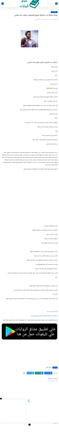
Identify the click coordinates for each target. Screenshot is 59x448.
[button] (48, 373)
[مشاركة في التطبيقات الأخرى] (24, 373)
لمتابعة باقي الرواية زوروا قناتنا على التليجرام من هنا (44, 316)
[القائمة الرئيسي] (56, 3)
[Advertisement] (29, 199)
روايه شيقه (54, 12)
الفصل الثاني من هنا (52, 311)
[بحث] (2, 3)
